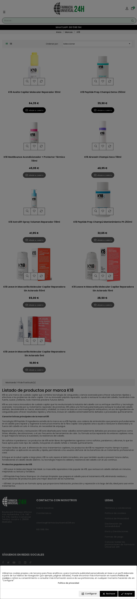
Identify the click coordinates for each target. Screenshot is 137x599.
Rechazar (108, 593)
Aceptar (126, 593)
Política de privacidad (68, 583)
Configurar (89, 593)
